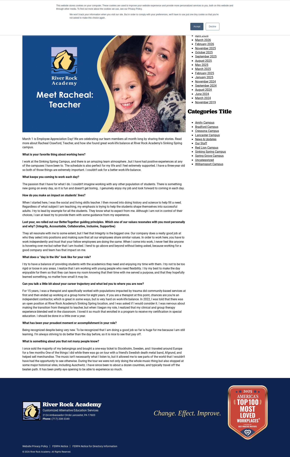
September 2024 (206, 85)
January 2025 (204, 77)
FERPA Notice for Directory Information (94, 446)
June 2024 (202, 94)
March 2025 (203, 69)
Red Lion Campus (206, 147)
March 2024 (203, 98)
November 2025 (205, 48)
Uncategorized (204, 160)
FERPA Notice (60, 446)
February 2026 (204, 44)
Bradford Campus (206, 127)
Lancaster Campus (207, 135)
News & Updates (205, 139)
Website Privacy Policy (35, 446)
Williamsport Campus (209, 164)
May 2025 (201, 65)
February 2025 (204, 73)
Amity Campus (204, 122)
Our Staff (201, 143)
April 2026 (201, 35)
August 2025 (203, 61)
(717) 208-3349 (61, 418)
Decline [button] (212, 26)
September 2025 (206, 56)
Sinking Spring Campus (210, 151)
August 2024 (203, 89)
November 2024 (205, 81)
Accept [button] (196, 26)
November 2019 (205, 102)
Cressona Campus (207, 131)
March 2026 (203, 40)
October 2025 (204, 52)
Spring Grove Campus (209, 156)
